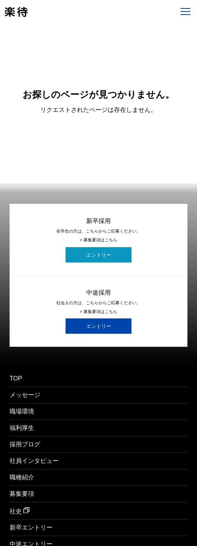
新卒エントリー (31, 527)
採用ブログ (25, 444)
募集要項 (22, 494)
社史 (20, 511)
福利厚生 (22, 428)
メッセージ (25, 395)
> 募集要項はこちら (98, 240)
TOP (16, 378)
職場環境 (22, 411)
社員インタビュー (34, 461)
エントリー (98, 255)
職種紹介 (22, 477)
